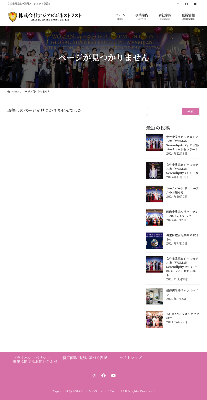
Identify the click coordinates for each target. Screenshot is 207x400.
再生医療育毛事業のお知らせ (182, 237)
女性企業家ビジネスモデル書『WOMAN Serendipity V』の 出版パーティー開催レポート (182, 143)
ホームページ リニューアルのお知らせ (182, 190)
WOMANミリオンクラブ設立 (182, 316)
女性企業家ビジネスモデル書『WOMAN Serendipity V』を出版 (182, 168)
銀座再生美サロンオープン (182, 292)
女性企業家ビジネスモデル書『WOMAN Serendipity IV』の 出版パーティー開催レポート (182, 266)
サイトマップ (131, 357)
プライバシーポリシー (31, 357)
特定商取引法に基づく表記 (85, 357)
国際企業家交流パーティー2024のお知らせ (182, 213)
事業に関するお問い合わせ (35, 361)
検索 (190, 111)
